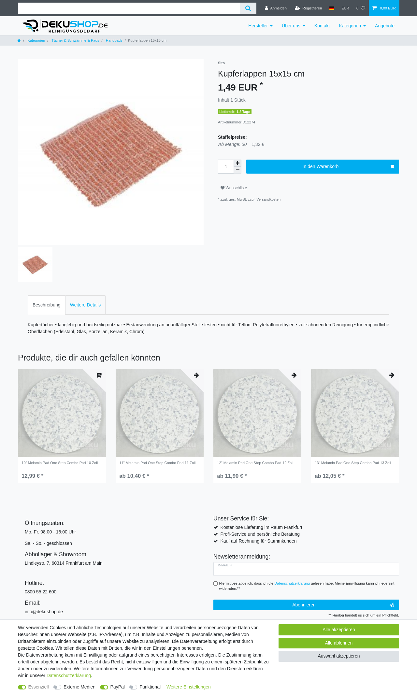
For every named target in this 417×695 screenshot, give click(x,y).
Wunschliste (234, 188)
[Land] (331, 8)
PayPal (117, 686)
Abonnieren (343, 605)
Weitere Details (85, 304)
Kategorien (350, 25)
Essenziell (38, 686)
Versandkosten (268, 199)
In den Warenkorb (348, 167)
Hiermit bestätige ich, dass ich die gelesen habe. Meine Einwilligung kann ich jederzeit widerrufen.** (307, 586)
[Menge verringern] (237, 170)
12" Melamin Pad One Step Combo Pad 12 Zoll (255, 463)
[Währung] (345, 8)
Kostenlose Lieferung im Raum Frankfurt (261, 527)
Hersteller (258, 25)
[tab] (46, 305)
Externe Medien (79, 686)
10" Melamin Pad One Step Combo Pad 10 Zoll (60, 463)
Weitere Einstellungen (188, 686)
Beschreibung (47, 304)
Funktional (150, 686)
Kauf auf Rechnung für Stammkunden (258, 541)
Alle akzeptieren (339, 629)
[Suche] (248, 8)
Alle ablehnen (339, 642)
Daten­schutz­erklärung (69, 675)
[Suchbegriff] (129, 8)
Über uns (291, 25)
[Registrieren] (308, 8)
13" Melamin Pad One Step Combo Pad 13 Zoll (353, 463)
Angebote (385, 25)
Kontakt (322, 25)
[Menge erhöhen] (237, 163)
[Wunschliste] (361, 8)
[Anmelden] (275, 8)
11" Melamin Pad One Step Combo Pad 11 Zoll (157, 463)
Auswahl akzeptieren (339, 656)
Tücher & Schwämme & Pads (74, 40)
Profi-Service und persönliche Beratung (260, 534)
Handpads (113, 40)
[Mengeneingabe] (226, 167)
